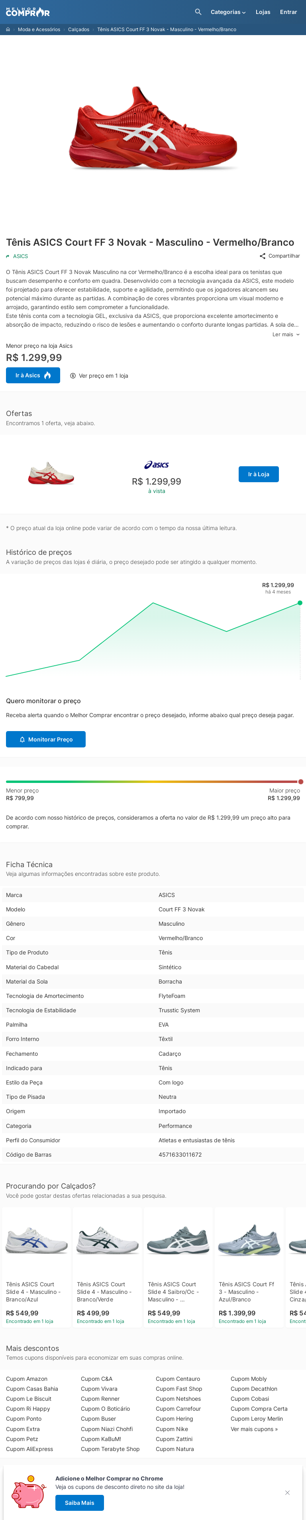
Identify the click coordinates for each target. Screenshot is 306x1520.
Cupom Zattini (174, 1438)
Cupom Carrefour (178, 1408)
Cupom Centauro (178, 1378)
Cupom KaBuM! (101, 1438)
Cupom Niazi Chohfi (107, 1428)
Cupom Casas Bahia (32, 1388)
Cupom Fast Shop (179, 1388)
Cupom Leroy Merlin (257, 1418)
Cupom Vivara (99, 1388)
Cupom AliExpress (29, 1448)
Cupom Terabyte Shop (110, 1448)
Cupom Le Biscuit (28, 1398)
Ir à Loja (258, 474)
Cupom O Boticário (105, 1408)
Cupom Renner (100, 1398)
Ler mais (286, 334)
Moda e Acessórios (39, 29)
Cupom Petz (22, 1438)
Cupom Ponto (23, 1418)
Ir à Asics (33, 375)
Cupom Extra (23, 1428)
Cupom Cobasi (250, 1398)
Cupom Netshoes (178, 1398)
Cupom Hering (174, 1418)
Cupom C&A (96, 1378)
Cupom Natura (175, 1448)
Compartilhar (279, 256)
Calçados (78, 29)
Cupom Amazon (26, 1378)
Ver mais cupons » (254, 1428)
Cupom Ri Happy (28, 1408)
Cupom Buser (98, 1418)
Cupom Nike (172, 1428)
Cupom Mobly (249, 1378)
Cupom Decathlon (254, 1388)
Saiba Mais (79, 1502)
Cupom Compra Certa (259, 1408)
